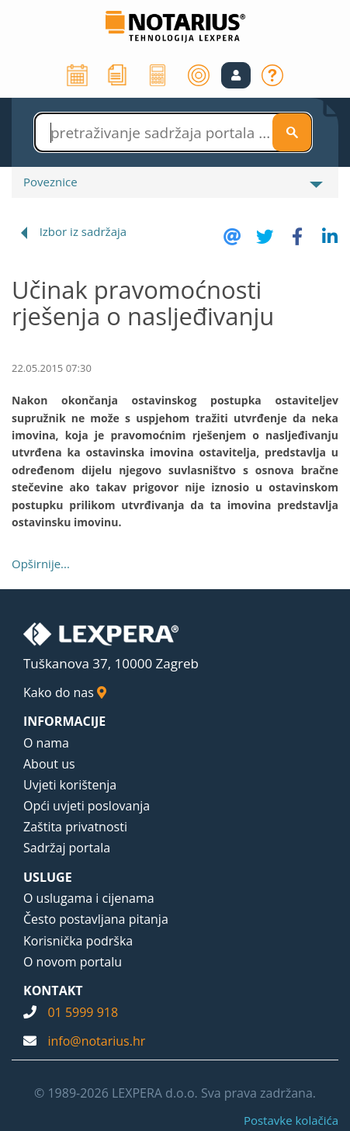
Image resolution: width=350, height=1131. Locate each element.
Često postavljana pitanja (95, 919)
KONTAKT (53, 990)
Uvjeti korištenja (69, 784)
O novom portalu (72, 961)
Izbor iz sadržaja (83, 231)
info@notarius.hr (96, 1040)
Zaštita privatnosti (75, 826)
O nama (46, 742)
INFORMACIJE (64, 721)
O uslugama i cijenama (88, 898)
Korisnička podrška (78, 940)
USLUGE (47, 877)
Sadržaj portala (66, 847)
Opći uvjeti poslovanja (86, 805)
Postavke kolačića (291, 1120)
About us (49, 763)
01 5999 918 (82, 1012)
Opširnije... (41, 563)
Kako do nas (64, 692)
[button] (236, 75)
